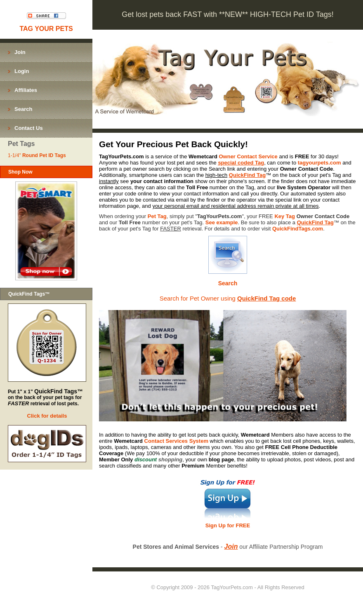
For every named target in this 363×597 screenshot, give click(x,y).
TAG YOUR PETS (46, 28)
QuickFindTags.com (297, 229)
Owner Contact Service (248, 156)
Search (228, 283)
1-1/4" (37, 155)
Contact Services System (176, 441)
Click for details (47, 416)
